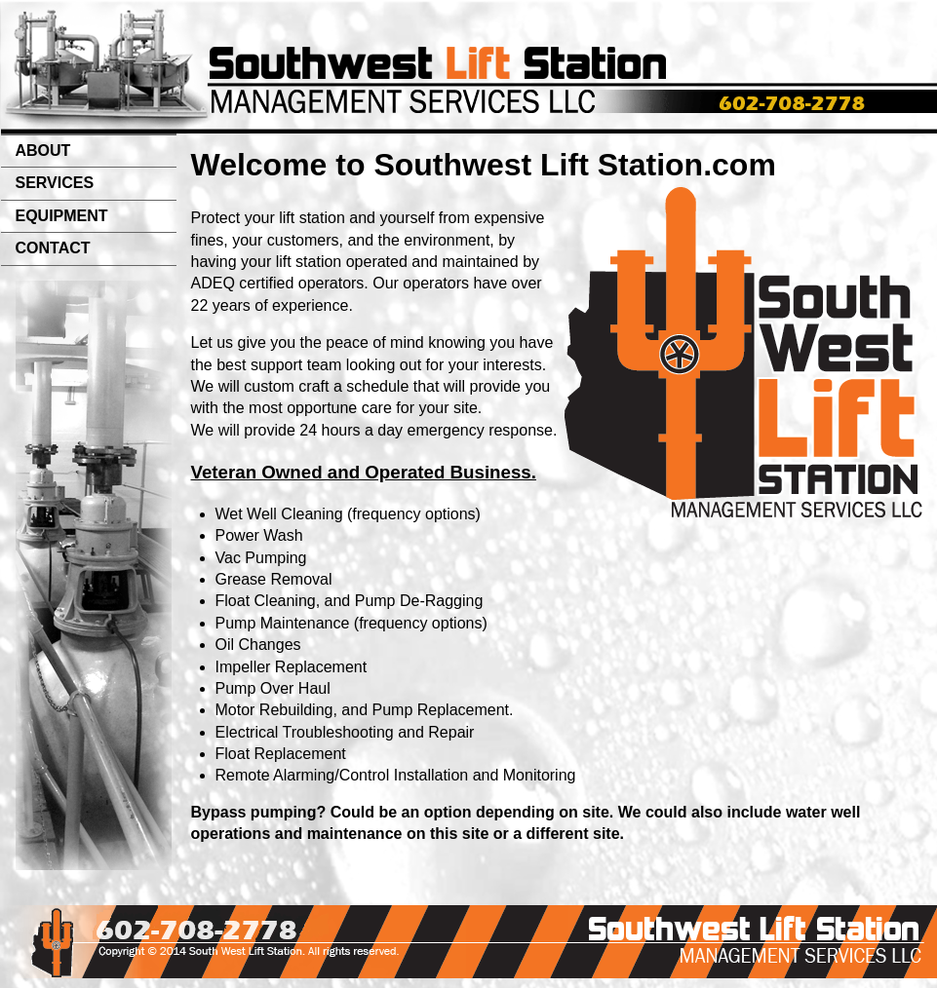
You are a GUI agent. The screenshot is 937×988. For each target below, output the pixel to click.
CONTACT (53, 248)
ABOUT (43, 150)
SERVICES (55, 182)
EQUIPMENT (62, 216)
